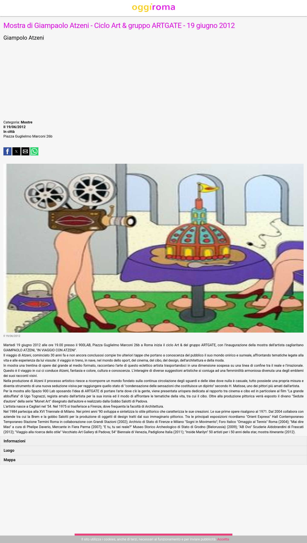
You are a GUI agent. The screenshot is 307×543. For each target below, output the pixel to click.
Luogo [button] (9, 450)
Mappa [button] (9, 460)
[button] (7, 151)
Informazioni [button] (14, 441)
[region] (153, 80)
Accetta (223, 539)
